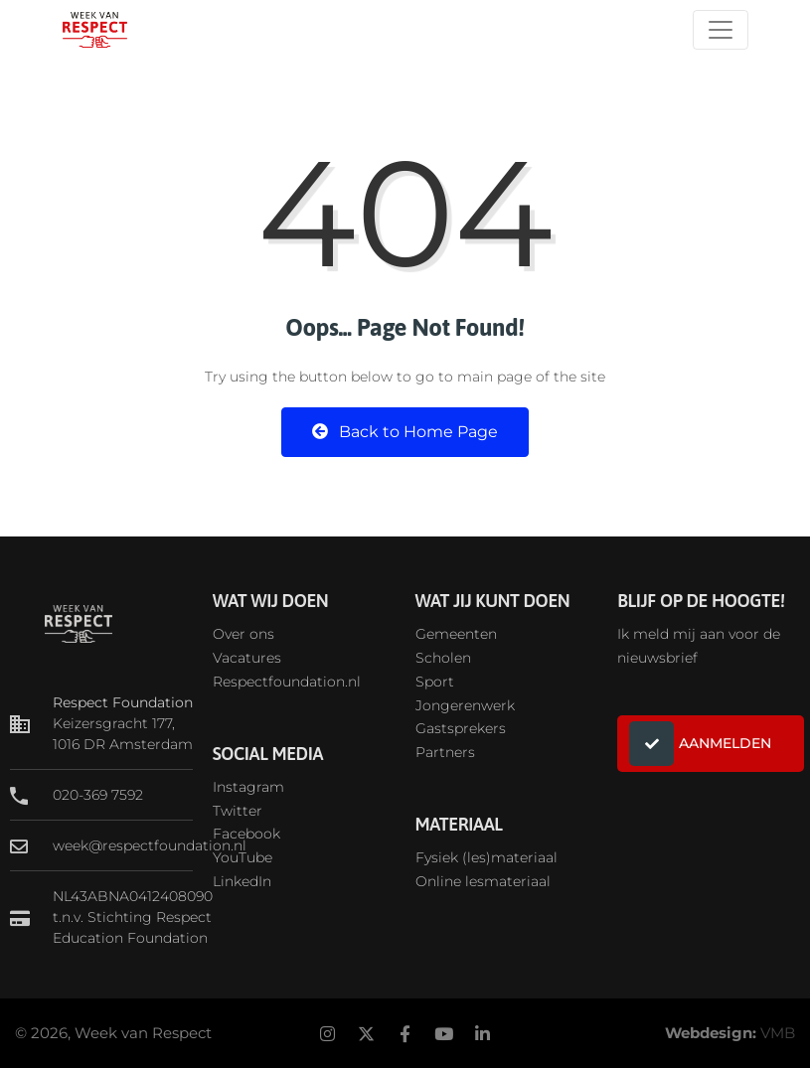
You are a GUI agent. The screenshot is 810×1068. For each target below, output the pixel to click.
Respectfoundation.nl (287, 681)
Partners (445, 752)
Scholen (443, 658)
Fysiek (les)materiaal (486, 857)
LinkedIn (242, 881)
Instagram (248, 787)
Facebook (246, 833)
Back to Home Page (405, 431)
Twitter (237, 811)
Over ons (243, 634)
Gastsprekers (460, 728)
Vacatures (247, 658)
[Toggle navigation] (720, 30)
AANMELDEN (700, 743)
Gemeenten (456, 634)
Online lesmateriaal (483, 881)
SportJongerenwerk (465, 693)
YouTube (242, 857)
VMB (777, 1032)
